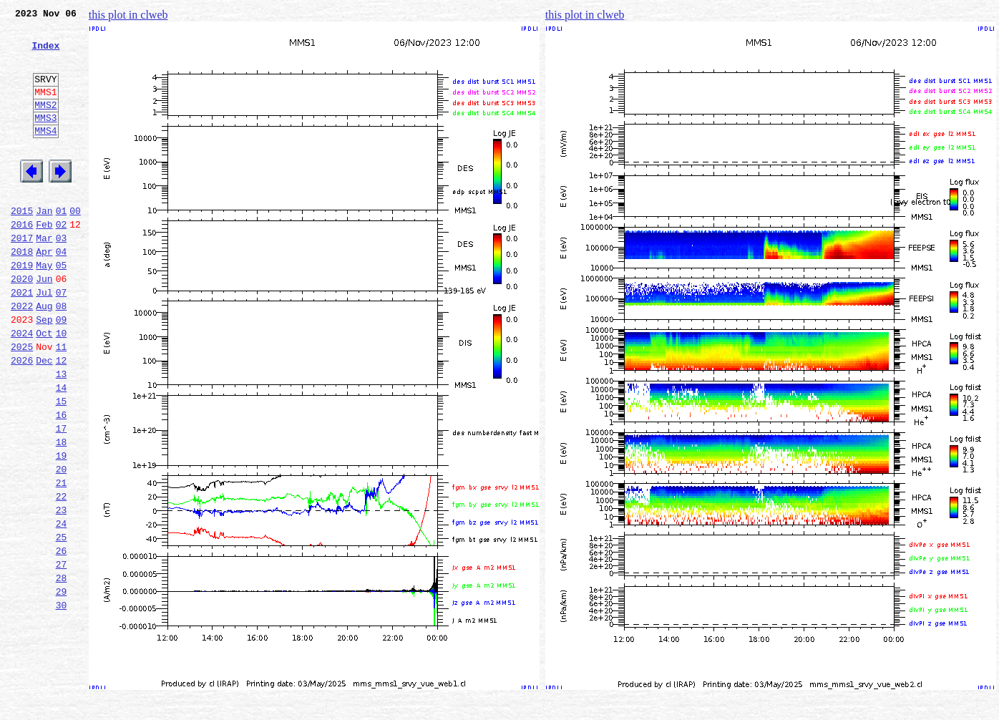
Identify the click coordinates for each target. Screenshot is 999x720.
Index (45, 53)
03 (61, 276)
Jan (44, 244)
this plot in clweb (128, 15)
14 (61, 449)
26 (61, 638)
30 (61, 701)
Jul (44, 339)
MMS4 (45, 153)
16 (61, 481)
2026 (22, 418)
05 (61, 307)
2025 (22, 402)
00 (75, 244)
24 (61, 606)
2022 (22, 355)
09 (61, 370)
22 (61, 575)
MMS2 (45, 123)
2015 (22, 244)
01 (61, 244)
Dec (44, 418)
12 (61, 418)
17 (61, 496)
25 (61, 622)
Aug (44, 355)
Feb (44, 260)
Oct (44, 386)
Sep (44, 370)
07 (61, 339)
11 (61, 402)
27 (61, 654)
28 (61, 669)
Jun (44, 323)
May (44, 307)
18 (61, 512)
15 (61, 465)
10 (61, 386)
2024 (22, 386)
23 (61, 591)
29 (61, 685)
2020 (22, 323)
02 (61, 260)
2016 (22, 260)
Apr (44, 292)
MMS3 (45, 138)
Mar (44, 276)
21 (61, 559)
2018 (22, 292)
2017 (22, 276)
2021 (22, 339)
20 (61, 543)
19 (61, 528)
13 (61, 433)
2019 (22, 307)
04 (61, 292)
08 (61, 355)
